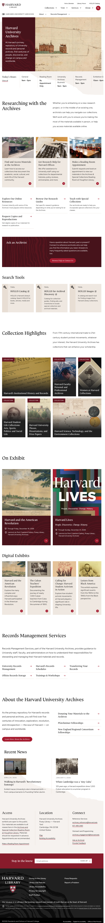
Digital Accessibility (79, 921)
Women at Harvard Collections (89, 392)
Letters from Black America (88, 582)
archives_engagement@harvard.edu (85, 835)
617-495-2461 (77, 826)
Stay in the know (22, 861)
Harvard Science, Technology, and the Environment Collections (73, 433)
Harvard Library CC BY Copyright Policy (90, 908)
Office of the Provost (94, 921)
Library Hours (81, 3)
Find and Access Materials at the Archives (18, 163)
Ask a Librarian (69, 3)
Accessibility (67, 921)
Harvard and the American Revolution (13, 583)
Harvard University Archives (20, 14)
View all (5, 81)
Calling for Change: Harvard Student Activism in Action (64, 585)
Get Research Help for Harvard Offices (49, 163)
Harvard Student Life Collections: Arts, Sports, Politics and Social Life (13, 428)
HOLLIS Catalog (94, 3)
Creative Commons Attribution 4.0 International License (54, 906)
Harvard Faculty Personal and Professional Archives (62, 389)
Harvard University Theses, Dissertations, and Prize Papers (39, 430)
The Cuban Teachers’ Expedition (35, 583)
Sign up (84, 861)
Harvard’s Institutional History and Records (26, 393)
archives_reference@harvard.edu (84, 822)
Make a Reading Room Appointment (83, 163)
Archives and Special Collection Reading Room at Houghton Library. (16, 830)
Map (41, 835)
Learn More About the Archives (17, 739)
